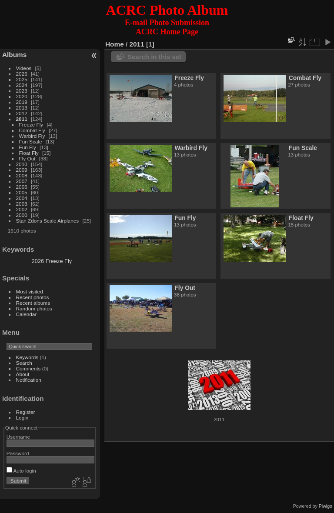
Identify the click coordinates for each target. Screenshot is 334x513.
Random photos (34, 308)
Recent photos (32, 297)
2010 (21, 164)
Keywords (27, 357)
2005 (21, 192)
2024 (21, 85)
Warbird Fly (32, 136)
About (23, 374)
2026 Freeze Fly (52, 261)
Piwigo (325, 506)
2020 (21, 96)
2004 (21, 198)
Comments (28, 368)
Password (18, 453)
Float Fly (29, 153)
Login (22, 417)
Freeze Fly (31, 124)
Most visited (29, 291)
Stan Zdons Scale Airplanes (47, 220)
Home (114, 44)
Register (25, 412)
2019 (21, 102)
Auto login (21, 470)
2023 (21, 90)
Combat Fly (32, 130)
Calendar (26, 314)
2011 (21, 119)
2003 (21, 204)
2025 (21, 79)
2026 (21, 74)
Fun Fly (27, 147)
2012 (21, 113)
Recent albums (33, 303)
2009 (21, 170)
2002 (21, 209)
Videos (24, 68)
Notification (28, 380)
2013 (21, 107)
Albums (14, 54)
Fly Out (27, 158)
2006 (21, 187)
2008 (21, 175)
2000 (21, 215)
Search (24, 363)
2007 (21, 181)
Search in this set (154, 56)
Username (18, 437)
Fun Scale (30, 141)
